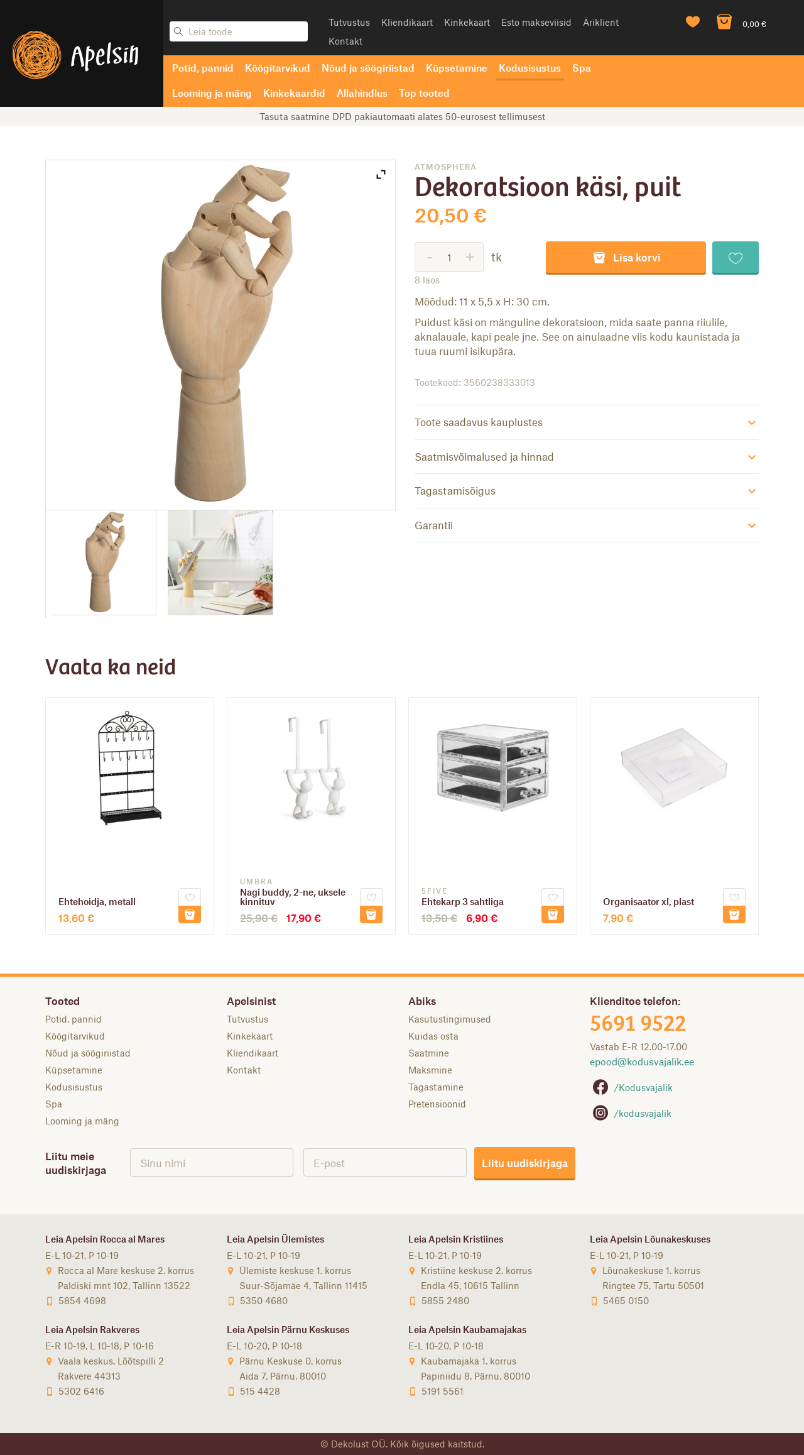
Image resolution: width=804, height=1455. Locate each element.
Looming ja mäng (212, 93)
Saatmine (428, 1052)
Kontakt (345, 41)
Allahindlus (362, 93)
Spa (581, 68)
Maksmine (430, 1069)
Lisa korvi (626, 257)
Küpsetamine (456, 68)
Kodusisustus (530, 68)
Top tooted (424, 93)
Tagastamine (436, 1086)
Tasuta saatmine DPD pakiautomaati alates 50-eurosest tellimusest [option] (402, 116)
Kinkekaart (467, 22)
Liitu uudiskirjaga (525, 1162)
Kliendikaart (407, 22)
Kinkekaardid (294, 93)
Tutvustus (349, 22)
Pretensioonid (437, 1103)
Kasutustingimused (449, 1018)
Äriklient (601, 22)
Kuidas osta (433, 1035)
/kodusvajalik (630, 1113)
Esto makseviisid (536, 22)
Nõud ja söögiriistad (368, 68)
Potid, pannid (203, 68)
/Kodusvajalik (631, 1087)
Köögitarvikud (277, 68)
